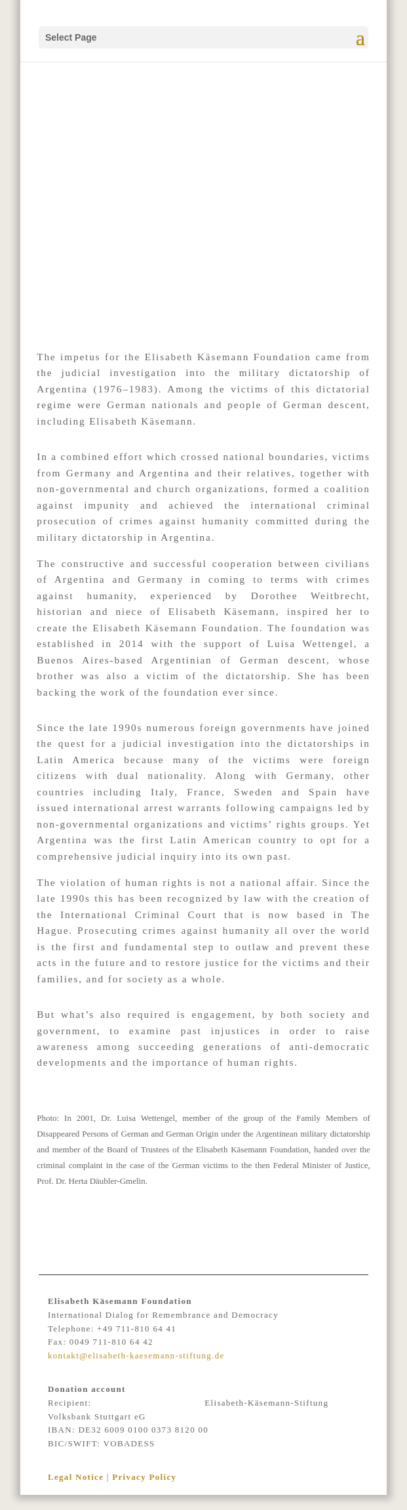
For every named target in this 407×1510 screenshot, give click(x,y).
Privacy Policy (144, 1477)
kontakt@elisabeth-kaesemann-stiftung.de (136, 1355)
